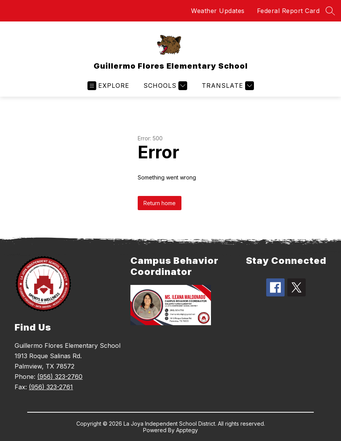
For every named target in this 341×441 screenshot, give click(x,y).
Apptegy (187, 430)
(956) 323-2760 (59, 376)
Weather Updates (218, 11)
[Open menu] (108, 86)
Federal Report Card (288, 11)
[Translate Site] (227, 86)
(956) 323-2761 (51, 387)
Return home (159, 203)
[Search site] (330, 10)
